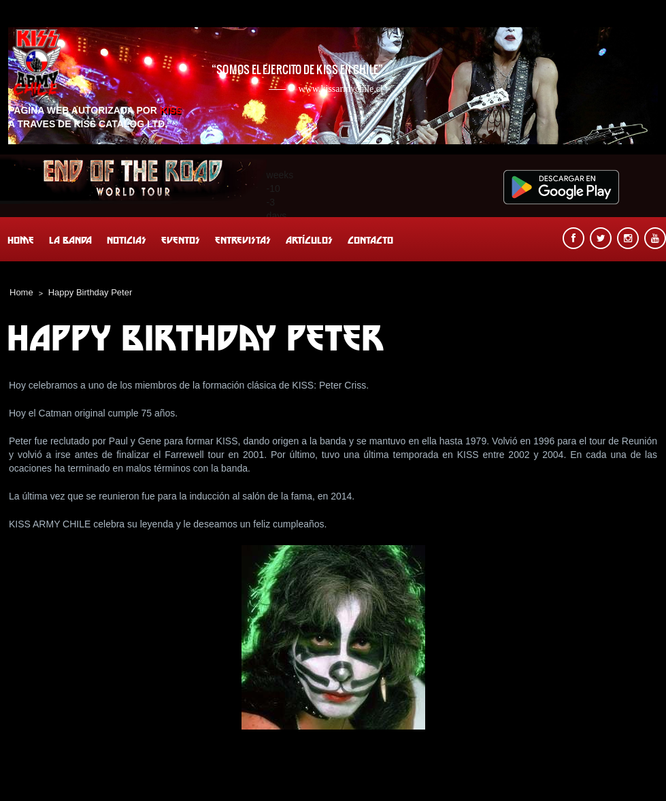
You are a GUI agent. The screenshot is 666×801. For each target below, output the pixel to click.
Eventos (180, 239)
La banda (70, 239)
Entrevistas (243, 239)
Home (20, 239)
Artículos (309, 239)
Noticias (126, 239)
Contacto (370, 239)
